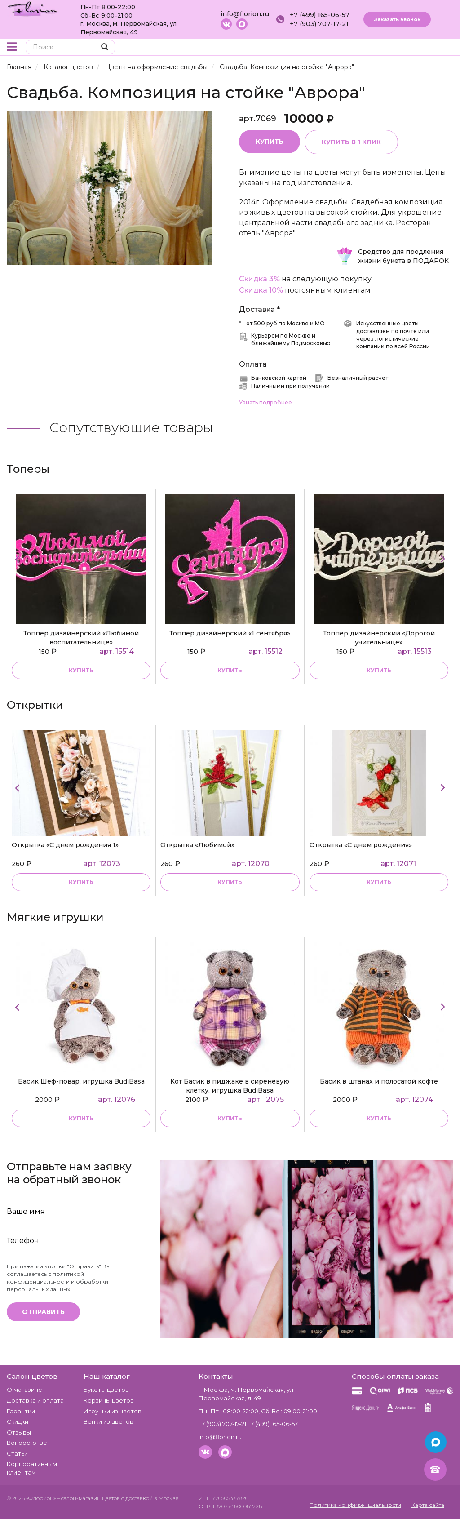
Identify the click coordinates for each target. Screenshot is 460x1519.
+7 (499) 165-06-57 (319, 15)
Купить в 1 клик (351, 142)
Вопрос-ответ (28, 1442)
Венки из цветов (108, 1421)
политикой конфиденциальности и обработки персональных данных (57, 1281)
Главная (19, 67)
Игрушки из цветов (113, 1411)
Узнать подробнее (265, 402)
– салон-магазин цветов (88, 1498)
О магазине (24, 1389)
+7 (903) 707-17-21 (319, 24)
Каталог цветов (68, 67)
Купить (269, 142)
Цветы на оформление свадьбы (156, 67)
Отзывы (19, 1432)
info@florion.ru (245, 14)
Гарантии (21, 1411)
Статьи (17, 1453)
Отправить (43, 1312)
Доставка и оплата (35, 1400)
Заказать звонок (397, 19)
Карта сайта (427, 1504)
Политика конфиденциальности (355, 1504)
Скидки (17, 1421)
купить (81, 670)
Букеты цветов (106, 1389)
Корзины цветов (109, 1400)
